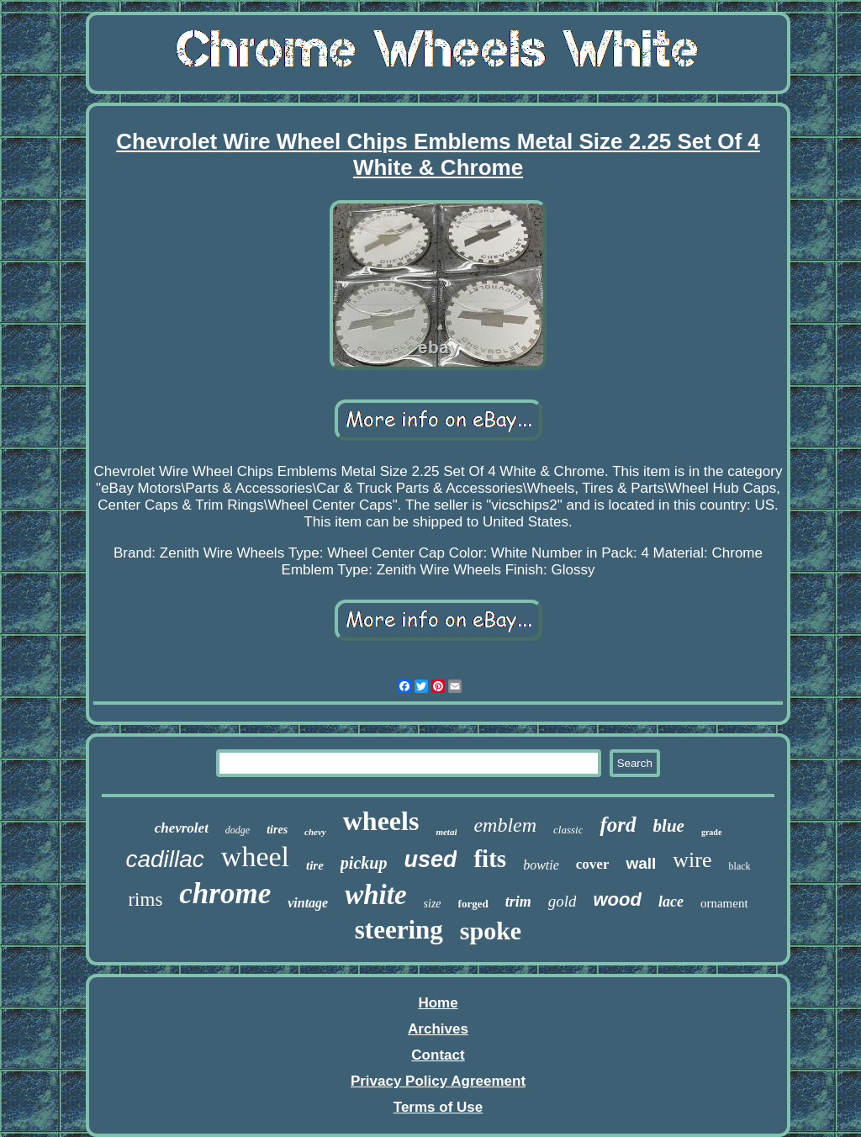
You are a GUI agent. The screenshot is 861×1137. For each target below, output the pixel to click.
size (432, 903)
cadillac (164, 859)
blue (668, 826)
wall (641, 863)
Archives (438, 1029)
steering (399, 929)
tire (315, 865)
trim (518, 901)
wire (692, 860)
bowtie (541, 865)
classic (568, 829)
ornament (724, 903)
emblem (504, 825)
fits (489, 858)
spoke (490, 930)
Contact (437, 1055)
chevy (315, 832)
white (375, 895)
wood (617, 899)
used (430, 859)
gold (562, 901)
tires (277, 829)
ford (618, 824)
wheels (381, 821)
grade (711, 832)
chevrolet (182, 828)
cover (593, 864)
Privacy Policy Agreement (438, 1081)
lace (671, 901)
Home (437, 1003)
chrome (225, 893)
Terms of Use (438, 1107)
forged (473, 903)
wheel (255, 856)
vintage (308, 903)
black (740, 866)
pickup (364, 863)
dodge (237, 830)
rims (145, 899)
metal (446, 832)
